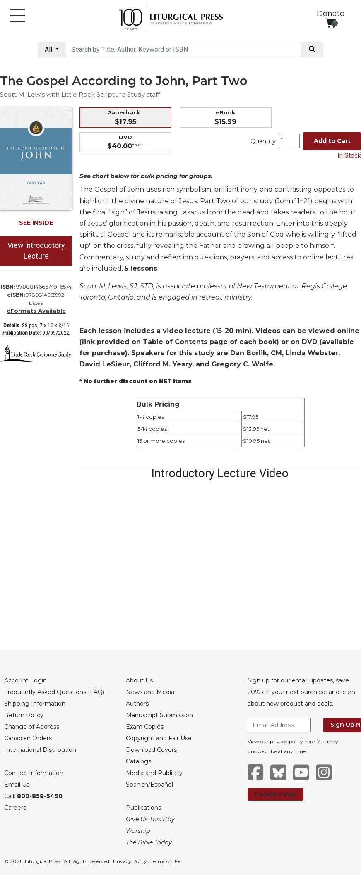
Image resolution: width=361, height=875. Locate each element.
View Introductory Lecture (36, 250)
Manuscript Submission (159, 715)
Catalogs (138, 761)
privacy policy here (292, 741)
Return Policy (23, 715)
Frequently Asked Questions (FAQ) (54, 692)
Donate (330, 13)
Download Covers (151, 750)
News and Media (150, 692)
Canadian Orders (28, 738)
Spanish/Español (149, 784)
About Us (139, 680)
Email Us (16, 784)
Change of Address (31, 726)
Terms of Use (165, 861)
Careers (15, 807)
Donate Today (275, 794)
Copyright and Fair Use (159, 738)
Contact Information (33, 773)
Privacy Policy (130, 861)
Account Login (25, 680)
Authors (137, 703)
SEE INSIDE (36, 222)
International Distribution (40, 750)
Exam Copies (145, 726)
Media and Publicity (154, 773)
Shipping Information (34, 703)
